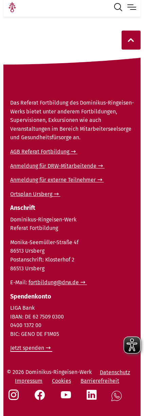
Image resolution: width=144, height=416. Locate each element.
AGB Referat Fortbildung (39, 151)
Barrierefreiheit (99, 381)
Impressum (28, 381)
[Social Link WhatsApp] (118, 399)
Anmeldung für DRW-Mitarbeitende (53, 166)
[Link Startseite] (12, 8)
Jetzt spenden (27, 348)
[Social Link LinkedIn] (93, 398)
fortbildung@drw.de (54, 282)
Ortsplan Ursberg (31, 194)
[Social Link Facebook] (41, 398)
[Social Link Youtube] (67, 398)
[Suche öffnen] (119, 8)
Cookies (61, 381)
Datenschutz (115, 372)
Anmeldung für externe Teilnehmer (53, 180)
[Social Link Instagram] (15, 398)
